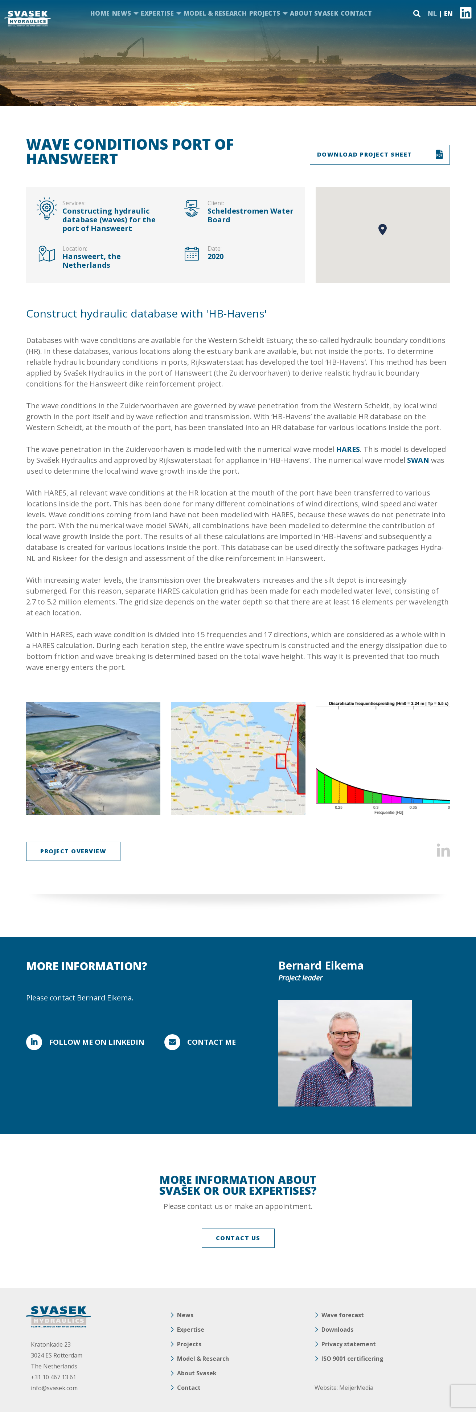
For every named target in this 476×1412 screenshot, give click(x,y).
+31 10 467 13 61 (53, 1377)
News (121, 13)
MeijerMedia (356, 1388)
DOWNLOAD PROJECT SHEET (364, 154)
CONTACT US (238, 1238)
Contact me (211, 1042)
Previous (36, 758)
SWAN (418, 460)
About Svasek (314, 13)
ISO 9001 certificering (352, 1359)
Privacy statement (348, 1344)
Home (100, 13)
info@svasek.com (54, 1388)
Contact (356, 13)
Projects (264, 13)
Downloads (337, 1330)
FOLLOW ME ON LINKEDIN (96, 1042)
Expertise (157, 13)
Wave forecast (342, 1315)
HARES (348, 449)
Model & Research (215, 13)
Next (440, 758)
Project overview (73, 851)
